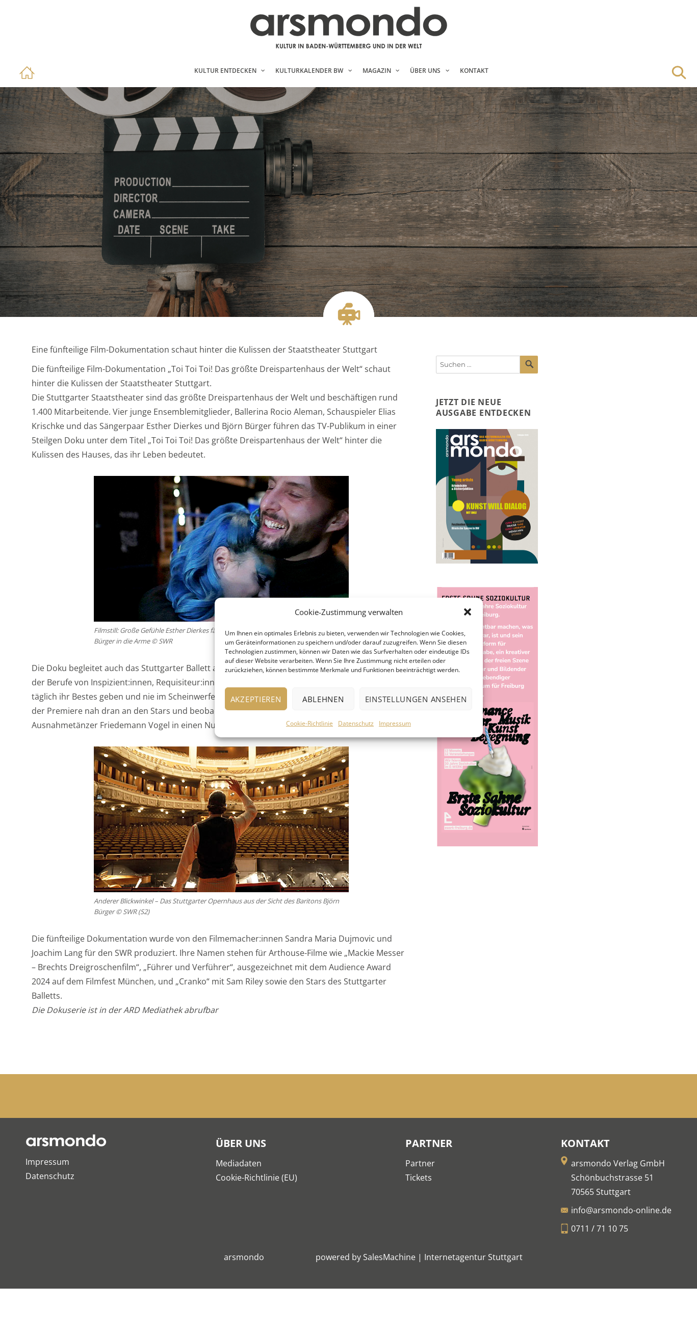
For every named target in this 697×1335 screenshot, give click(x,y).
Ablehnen (323, 699)
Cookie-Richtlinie (309, 723)
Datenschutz (356, 723)
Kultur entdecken (225, 70)
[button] (467, 612)
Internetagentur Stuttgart (473, 1257)
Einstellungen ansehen (416, 699)
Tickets (418, 1177)
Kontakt (474, 70)
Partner (420, 1163)
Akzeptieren (255, 699)
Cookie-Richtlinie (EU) (256, 1177)
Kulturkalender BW (309, 70)
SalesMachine (389, 1257)
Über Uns (425, 70)
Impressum (395, 723)
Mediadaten (239, 1163)
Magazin (377, 70)
